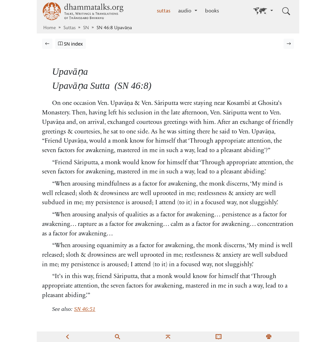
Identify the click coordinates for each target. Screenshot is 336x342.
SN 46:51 (84, 309)
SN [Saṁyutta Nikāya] (86, 28)
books (212, 11)
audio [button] (185, 11)
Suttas (69, 28)
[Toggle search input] (286, 11)
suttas (163, 11)
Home (49, 28)
